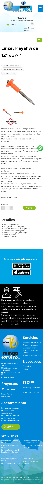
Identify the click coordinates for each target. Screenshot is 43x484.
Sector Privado (6, 398)
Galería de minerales (30, 346)
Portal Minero (28, 460)
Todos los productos (11, 65)
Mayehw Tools (9, 73)
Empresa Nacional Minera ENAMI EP (32, 447)
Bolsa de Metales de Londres (30, 353)
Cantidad (4, 204)
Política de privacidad (31, 394)
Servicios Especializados (32, 343)
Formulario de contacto (9, 428)
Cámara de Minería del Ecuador (9, 447)
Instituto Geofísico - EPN (10, 464)
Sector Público (6, 395)
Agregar (29, 208)
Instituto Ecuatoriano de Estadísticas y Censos (10, 452)
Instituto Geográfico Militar (9, 461)
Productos (27, 367)
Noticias (26, 370)
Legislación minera (29, 349)
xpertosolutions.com (33, 480)
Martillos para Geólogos (13, 69)
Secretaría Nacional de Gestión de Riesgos (31, 443)
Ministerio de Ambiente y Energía (10, 443)
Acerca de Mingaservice (32, 356)
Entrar (13, 24)
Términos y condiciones (31, 389)
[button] (40, 8)
